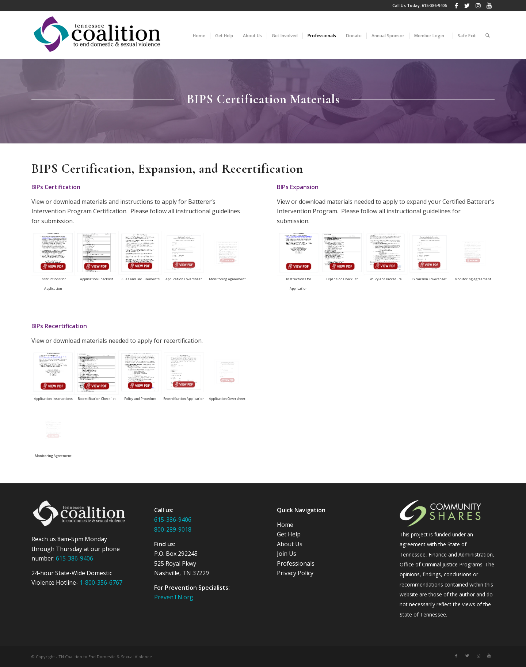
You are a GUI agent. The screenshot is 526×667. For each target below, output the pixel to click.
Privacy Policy (295, 573)
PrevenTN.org (173, 597)
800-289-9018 (172, 529)
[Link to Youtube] (489, 5)
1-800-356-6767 (101, 582)
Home (285, 525)
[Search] (488, 35)
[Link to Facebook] (456, 5)
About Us (289, 544)
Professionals (296, 563)
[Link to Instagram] (478, 5)
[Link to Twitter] (467, 5)
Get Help (289, 534)
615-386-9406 (434, 5)
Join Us (286, 554)
